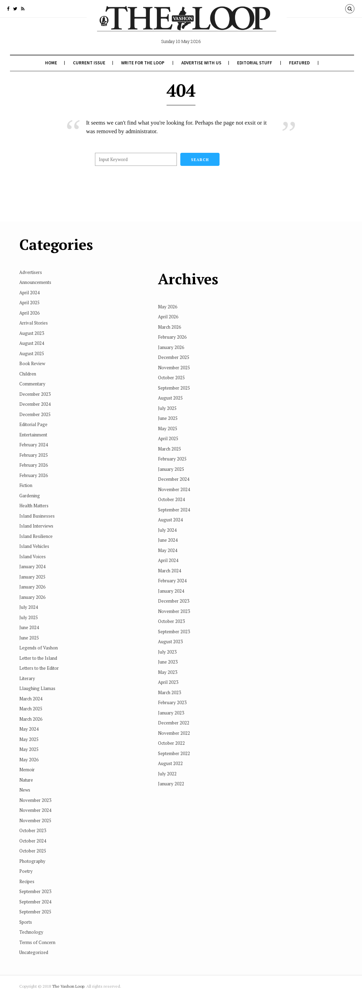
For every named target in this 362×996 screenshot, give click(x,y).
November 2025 (35, 820)
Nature (26, 780)
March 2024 (30, 699)
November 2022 (200, 699)
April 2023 (194, 648)
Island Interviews (36, 526)
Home (50, 63)
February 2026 (33, 465)
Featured (298, 63)
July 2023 (193, 617)
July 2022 (193, 739)
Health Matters (34, 505)
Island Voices (32, 556)
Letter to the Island (38, 658)
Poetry (26, 871)
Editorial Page (33, 424)
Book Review (32, 363)
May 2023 (194, 638)
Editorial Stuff (254, 63)
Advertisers (30, 272)
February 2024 (33, 445)
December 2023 (35, 394)
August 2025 (31, 353)
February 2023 (198, 668)
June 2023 (194, 627)
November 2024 (35, 810)
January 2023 (197, 678)
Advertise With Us (201, 63)
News (24, 790)
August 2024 (31, 343)
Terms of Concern (37, 942)
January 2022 (197, 749)
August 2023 (31, 333)
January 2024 (32, 566)
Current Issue (88, 63)
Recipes (26, 881)
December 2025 (35, 414)
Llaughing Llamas (37, 688)
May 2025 (29, 739)
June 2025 (29, 638)
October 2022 (197, 709)
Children (27, 374)
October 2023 (32, 830)
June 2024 (29, 627)
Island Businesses (37, 516)
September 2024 (35, 902)
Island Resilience (36, 536)
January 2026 (32, 587)
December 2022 (200, 688)
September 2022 (200, 719)
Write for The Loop (142, 63)
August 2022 (196, 729)
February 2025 (33, 455)
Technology (31, 932)
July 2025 (28, 617)
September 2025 (35, 912)
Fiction (25, 485)
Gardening (29, 495)
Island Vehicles (34, 546)
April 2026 (29, 313)
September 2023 (35, 891)
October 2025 (32, 851)
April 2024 (29, 292)
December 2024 (35, 404)
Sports (25, 922)
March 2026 (30, 719)
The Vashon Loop (68, 986)
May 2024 (29, 729)
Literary (27, 678)
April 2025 (29, 302)
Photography (32, 861)
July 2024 (28, 607)
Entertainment (33, 435)
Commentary (32, 384)
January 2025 (32, 577)
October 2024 (32, 841)
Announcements (35, 282)
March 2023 (195, 658)
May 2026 (29, 759)
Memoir (27, 769)
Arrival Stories (33, 323)
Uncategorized (33, 952)
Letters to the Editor (39, 668)
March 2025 (30, 709)
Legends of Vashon (38, 648)
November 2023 (35, 800)
